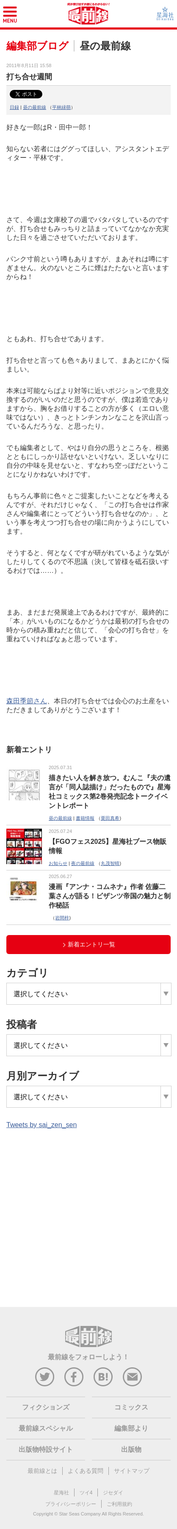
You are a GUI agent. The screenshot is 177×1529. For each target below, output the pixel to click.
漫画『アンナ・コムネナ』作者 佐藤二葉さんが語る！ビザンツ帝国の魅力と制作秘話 (110, 896)
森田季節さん (26, 701)
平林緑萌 (61, 107)
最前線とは (42, 1470)
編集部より (131, 1428)
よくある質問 (85, 1470)
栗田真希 (110, 818)
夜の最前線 (82, 863)
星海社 (61, 1493)
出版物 (131, 1449)
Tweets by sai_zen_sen (41, 1124)
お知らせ (58, 863)
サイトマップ (131, 1470)
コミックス (131, 1407)
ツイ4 (86, 1493)
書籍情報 (85, 818)
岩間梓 (62, 917)
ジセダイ (113, 1493)
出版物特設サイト (46, 1449)
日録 (14, 107)
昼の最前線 (34, 107)
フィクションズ (45, 1407)
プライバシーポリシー (70, 1504)
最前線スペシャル (46, 1428)
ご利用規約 (119, 1504)
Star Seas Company (79, 1513)
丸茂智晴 (110, 863)
